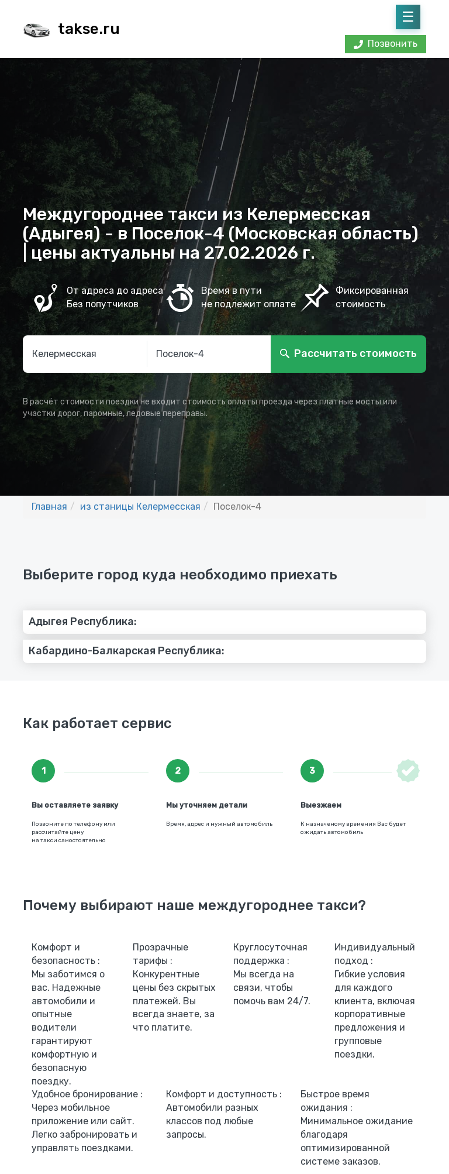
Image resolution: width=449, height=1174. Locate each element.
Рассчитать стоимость (355, 353)
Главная (49, 506)
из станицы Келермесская (140, 506)
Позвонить (385, 43)
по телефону (83, 824)
